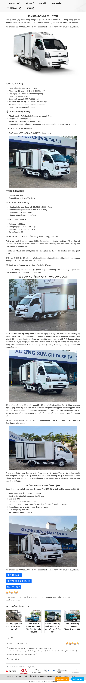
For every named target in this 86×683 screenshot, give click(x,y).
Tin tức (43, 3)
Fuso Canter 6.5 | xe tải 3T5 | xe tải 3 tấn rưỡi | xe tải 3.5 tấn (53, 621)
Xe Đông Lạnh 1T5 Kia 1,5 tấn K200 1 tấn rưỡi (14, 620)
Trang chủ (13, 3)
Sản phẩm (56, 3)
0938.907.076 (62, 679)
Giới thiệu (29, 3)
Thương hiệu (14, 8)
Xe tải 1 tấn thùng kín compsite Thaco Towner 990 (72, 620)
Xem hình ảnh (13, 575)
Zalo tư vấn (77, 679)
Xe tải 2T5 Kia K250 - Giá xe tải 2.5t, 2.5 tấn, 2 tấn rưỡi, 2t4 (33, 621)
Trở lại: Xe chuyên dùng (27, 667)
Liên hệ (30, 8)
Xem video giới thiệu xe (18, 581)
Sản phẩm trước (12, 667)
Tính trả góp (13, 587)
